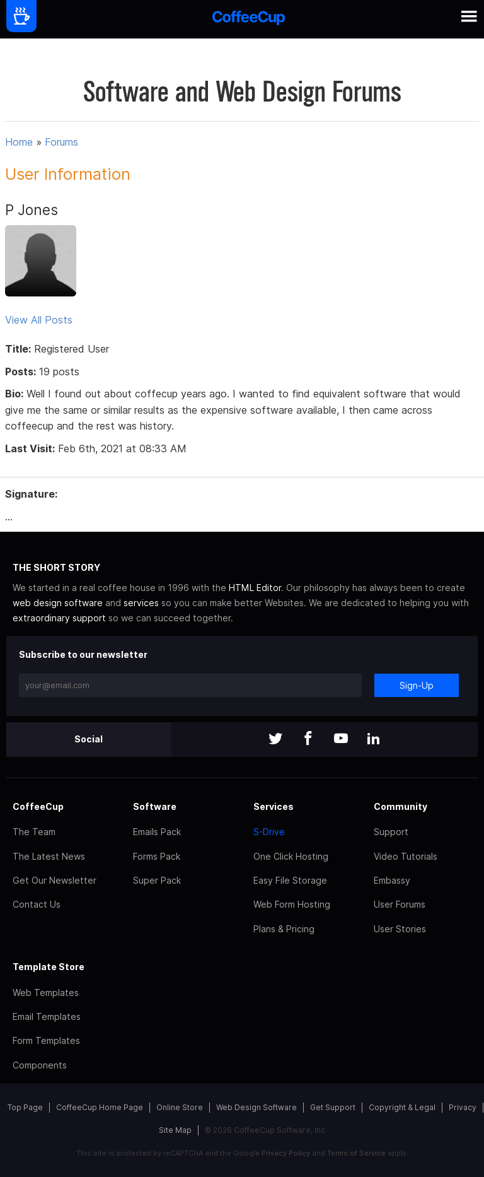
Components (40, 1065)
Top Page (25, 1107)
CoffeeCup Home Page (99, 1107)
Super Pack (157, 880)
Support (391, 831)
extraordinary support (59, 617)
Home (19, 142)
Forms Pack (156, 856)
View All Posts (38, 319)
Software (154, 806)
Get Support (332, 1107)
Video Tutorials (405, 856)
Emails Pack (157, 831)
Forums (61, 142)
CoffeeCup (38, 806)
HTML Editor (255, 587)
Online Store (179, 1107)
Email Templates (47, 1016)
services (141, 602)
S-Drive (269, 831)
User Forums (399, 904)
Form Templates (46, 1040)
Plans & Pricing (283, 928)
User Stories (400, 928)
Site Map (175, 1130)
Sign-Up (417, 685)
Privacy (462, 1107)
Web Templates (46, 992)
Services (273, 806)
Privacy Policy (286, 1153)
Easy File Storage (290, 880)
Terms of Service (356, 1153)
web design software (58, 602)
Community (400, 806)
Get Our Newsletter (54, 880)
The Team (34, 831)
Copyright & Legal (402, 1107)
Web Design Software (256, 1107)
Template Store (48, 966)
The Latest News (49, 856)
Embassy (392, 880)
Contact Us (36, 904)
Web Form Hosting (291, 904)
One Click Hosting (290, 856)
